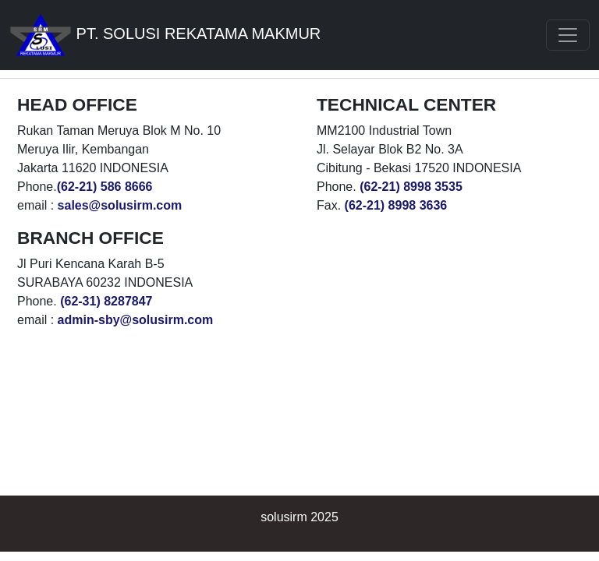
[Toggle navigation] (568, 35)
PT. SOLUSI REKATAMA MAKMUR (165, 35)
